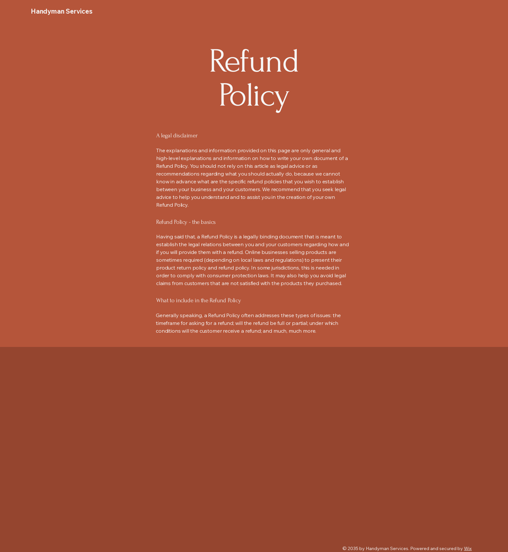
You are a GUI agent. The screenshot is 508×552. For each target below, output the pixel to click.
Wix (468, 548)
